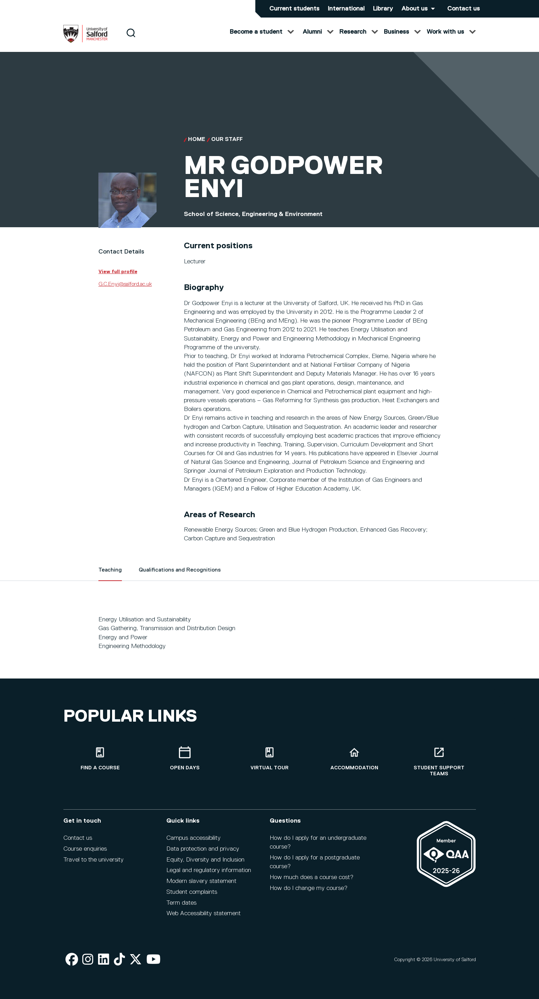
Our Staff (227, 146)
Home (196, 146)
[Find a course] (100, 758)
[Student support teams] (439, 761)
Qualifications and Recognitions (180, 577)
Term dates (181, 903)
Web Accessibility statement (203, 913)
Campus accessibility (193, 838)
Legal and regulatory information (208, 870)
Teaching (110, 577)
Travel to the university (93, 860)
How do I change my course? (308, 888)
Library (383, 9)
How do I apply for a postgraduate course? (315, 862)
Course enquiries (85, 849)
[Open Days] (185, 758)
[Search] (130, 39)
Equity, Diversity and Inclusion (205, 860)
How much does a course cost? (311, 877)
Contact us (463, 9)
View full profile (117, 278)
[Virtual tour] (269, 758)
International (346, 9)
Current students (294, 9)
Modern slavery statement (201, 881)
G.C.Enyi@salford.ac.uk (125, 291)
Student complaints (191, 892)
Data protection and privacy (202, 849)
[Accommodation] (354, 758)
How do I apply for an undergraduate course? (318, 842)
